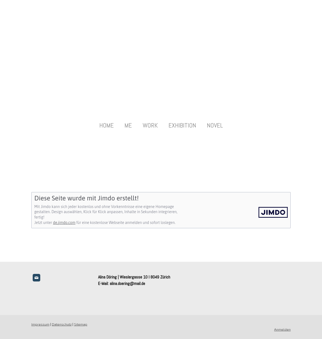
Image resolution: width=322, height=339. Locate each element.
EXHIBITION (182, 125)
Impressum (40, 324)
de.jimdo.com (64, 222)
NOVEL (215, 125)
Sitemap (80, 324)
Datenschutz (62, 324)
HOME (106, 125)
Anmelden (282, 329)
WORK (150, 125)
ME (128, 125)
